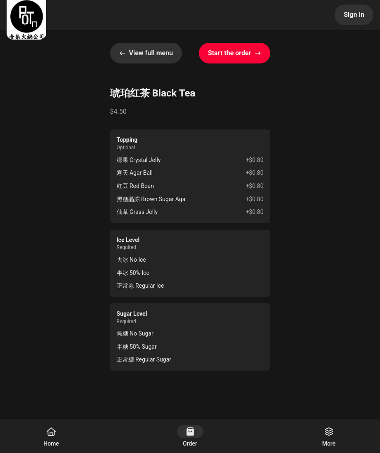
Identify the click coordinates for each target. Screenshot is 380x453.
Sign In (354, 15)
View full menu (146, 53)
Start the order (234, 53)
